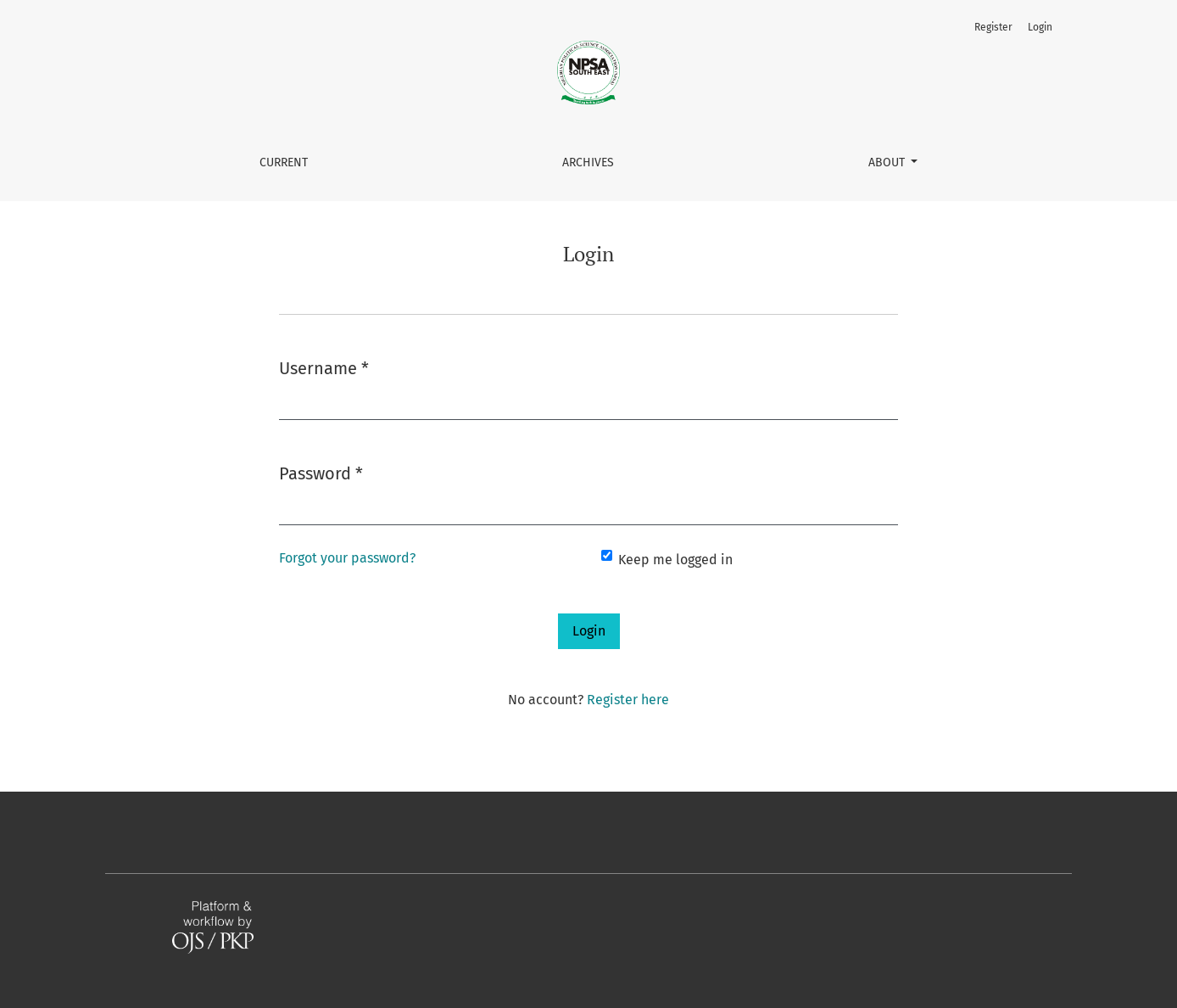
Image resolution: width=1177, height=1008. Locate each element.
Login (1040, 27)
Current (283, 162)
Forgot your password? (347, 558)
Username (324, 367)
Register (993, 27)
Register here (628, 700)
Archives (588, 162)
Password (321, 472)
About (888, 162)
